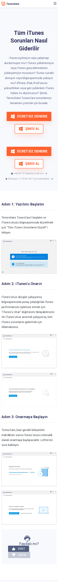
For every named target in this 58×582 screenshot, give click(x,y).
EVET (18, 548)
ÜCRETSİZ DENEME (29, 116)
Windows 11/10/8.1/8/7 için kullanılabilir (29, 178)
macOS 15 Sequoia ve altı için (29, 173)
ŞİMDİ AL (29, 128)
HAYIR (19, 554)
